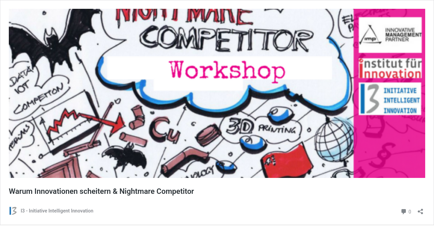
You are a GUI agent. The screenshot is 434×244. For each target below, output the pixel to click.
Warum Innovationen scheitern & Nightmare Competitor (101, 191)
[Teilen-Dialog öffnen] (420, 209)
